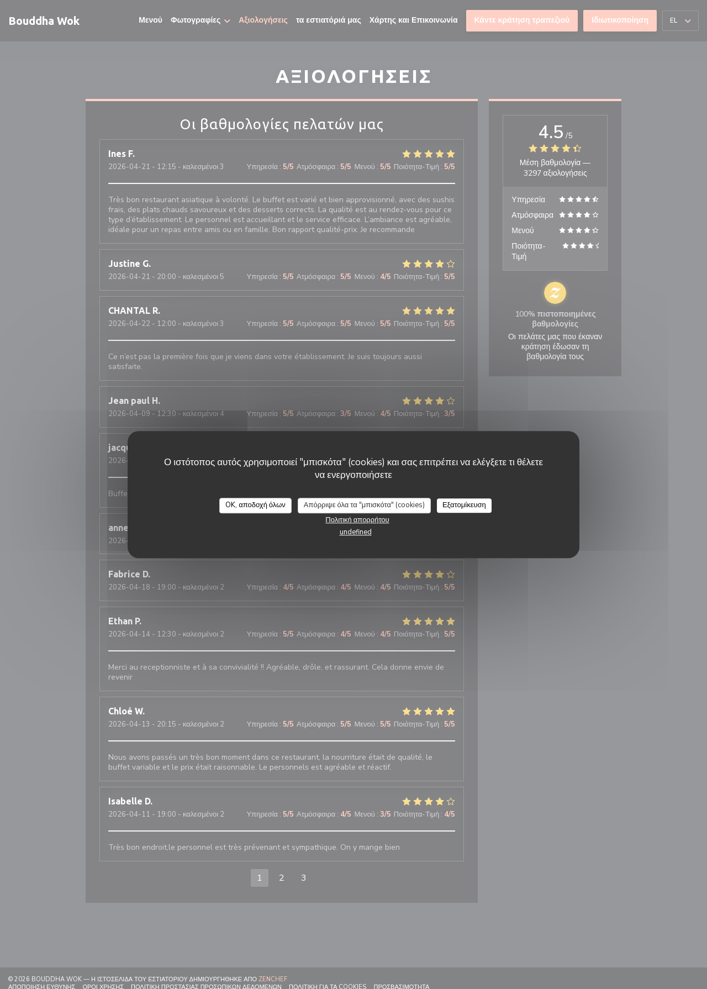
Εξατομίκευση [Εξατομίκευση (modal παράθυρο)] (464, 505)
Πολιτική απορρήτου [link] (357, 520)
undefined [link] (356, 532)
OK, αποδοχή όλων (255, 505)
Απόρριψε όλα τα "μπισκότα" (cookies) (364, 505)
